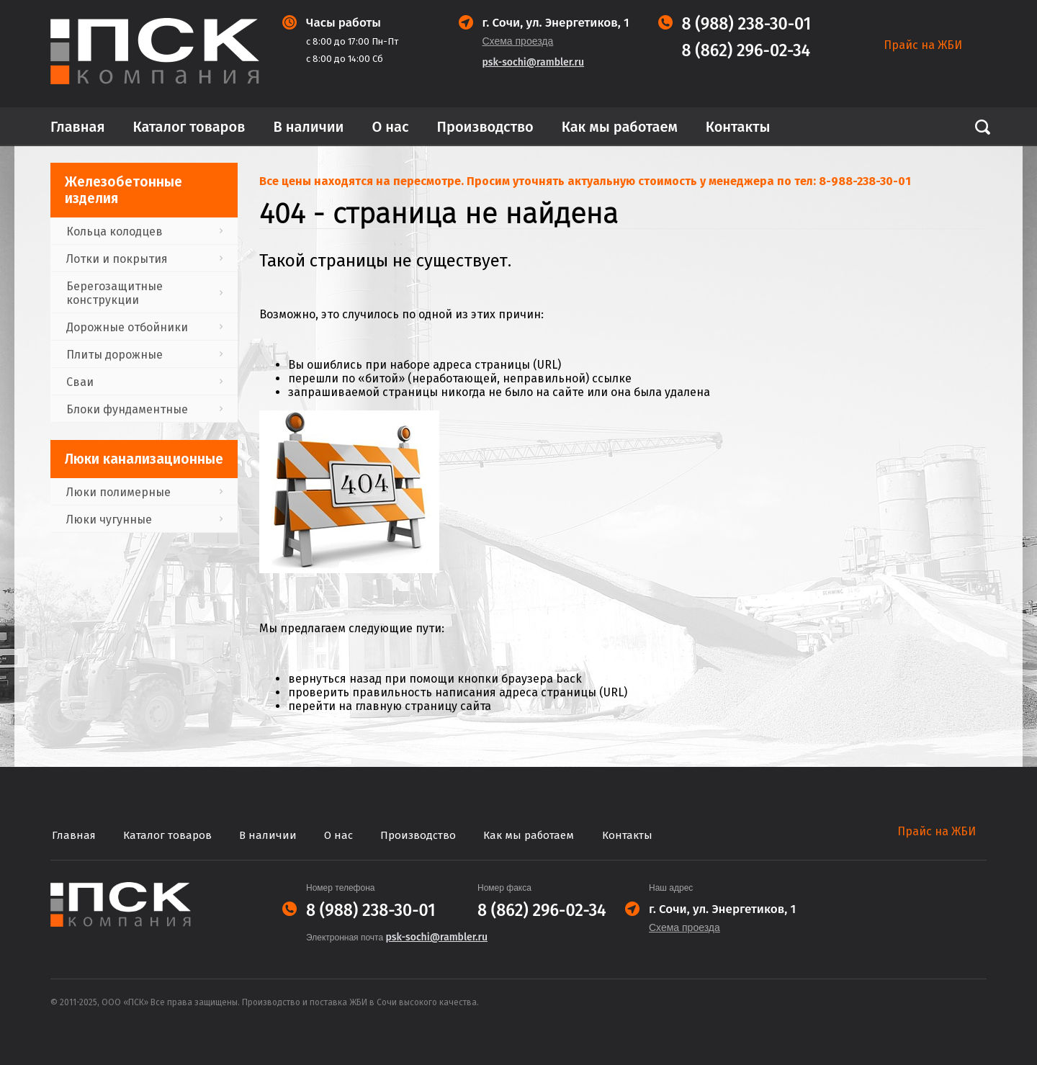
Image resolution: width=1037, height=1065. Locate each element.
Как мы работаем (620, 126)
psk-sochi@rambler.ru (533, 62)
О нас (390, 126)
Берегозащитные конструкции (114, 293)
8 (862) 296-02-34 (746, 50)
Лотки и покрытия (117, 259)
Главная (77, 126)
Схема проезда (518, 41)
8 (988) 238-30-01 (747, 24)
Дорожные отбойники (127, 327)
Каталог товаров (189, 126)
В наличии (308, 126)
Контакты (738, 126)
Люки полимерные (118, 492)
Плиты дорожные (114, 354)
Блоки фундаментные (127, 409)
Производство (485, 126)
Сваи (80, 382)
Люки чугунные (109, 519)
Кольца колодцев (114, 231)
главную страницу (406, 706)
